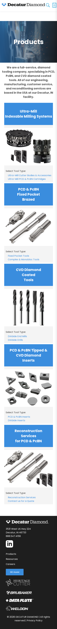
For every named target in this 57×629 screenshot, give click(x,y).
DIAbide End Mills (17, 336)
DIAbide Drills (15, 340)
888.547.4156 (13, 536)
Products (11, 554)
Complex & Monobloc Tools (23, 259)
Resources (12, 559)
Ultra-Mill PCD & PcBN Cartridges (27, 179)
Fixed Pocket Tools (18, 256)
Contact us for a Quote (21, 501)
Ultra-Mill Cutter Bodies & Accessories (29, 175)
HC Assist (14, 572)
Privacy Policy (34, 620)
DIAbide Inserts (16, 420)
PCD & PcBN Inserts (19, 416)
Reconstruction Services (22, 497)
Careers (10, 564)
